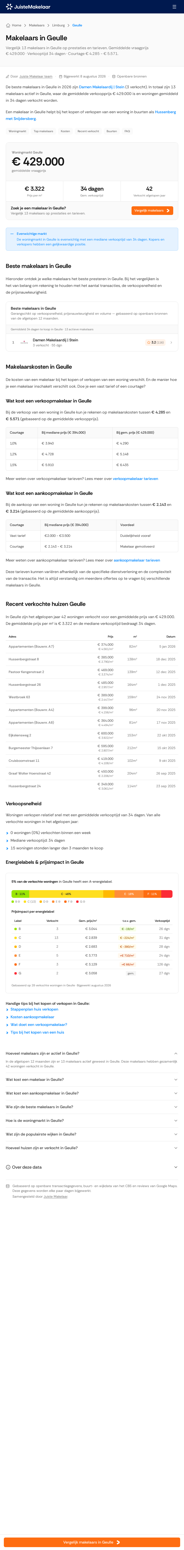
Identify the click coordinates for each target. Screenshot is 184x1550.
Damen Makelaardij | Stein (101, 86)
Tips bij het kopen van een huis (37, 1032)
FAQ (127, 131)
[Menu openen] (174, 7)
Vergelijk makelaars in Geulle (92, 1542)
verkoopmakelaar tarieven (135, 478)
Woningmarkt (17, 131)
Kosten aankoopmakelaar (32, 1016)
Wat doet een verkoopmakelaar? (39, 1024)
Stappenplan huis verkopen (34, 1009)
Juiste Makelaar (55, 1196)
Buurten (112, 131)
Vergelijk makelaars (152, 210)
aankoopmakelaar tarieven (137, 560)
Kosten (65, 131)
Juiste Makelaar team (35, 76)
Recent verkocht (88, 131)
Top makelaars (43, 131)
